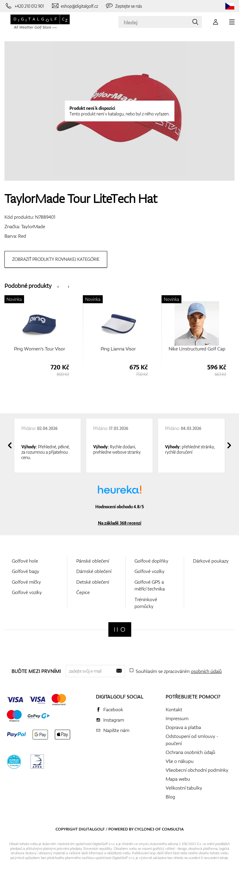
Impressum (177, 718)
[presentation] (58, 286)
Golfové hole (25, 561)
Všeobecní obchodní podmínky (197, 770)
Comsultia (173, 829)
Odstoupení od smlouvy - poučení (192, 740)
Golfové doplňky (151, 561)
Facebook (113, 709)
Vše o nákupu (180, 761)
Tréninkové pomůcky (145, 602)
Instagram (113, 720)
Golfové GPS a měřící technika (149, 585)
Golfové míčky (26, 582)
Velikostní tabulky (184, 788)
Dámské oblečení (93, 571)
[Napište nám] (74, 6)
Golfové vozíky (27, 592)
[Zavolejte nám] (24, 6)
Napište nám (116, 730)
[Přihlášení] (215, 22)
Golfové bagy (25, 571)
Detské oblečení (92, 582)
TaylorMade (33, 226)
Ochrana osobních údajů (190, 752)
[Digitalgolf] (119, 629)
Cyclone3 (144, 829)
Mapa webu (178, 779)
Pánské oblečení (92, 561)
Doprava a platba (183, 727)
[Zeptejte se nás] (123, 6)
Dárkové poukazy (211, 561)
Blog (170, 796)
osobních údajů (206, 671)
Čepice (83, 592)
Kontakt (174, 709)
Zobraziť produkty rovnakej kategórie (55, 259)
